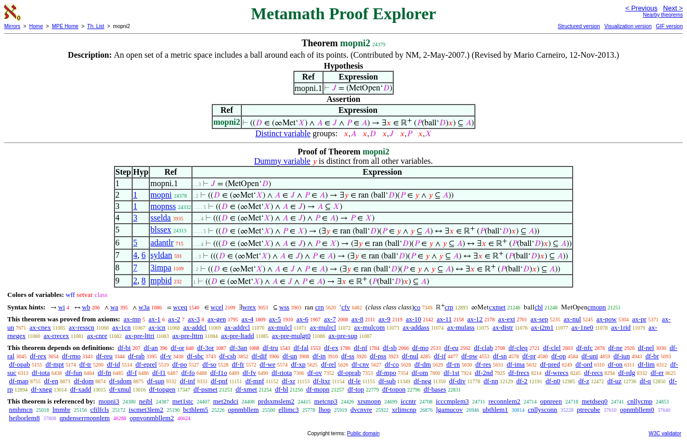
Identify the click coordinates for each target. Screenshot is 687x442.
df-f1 (159, 372)
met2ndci (225, 401)
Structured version (579, 26)
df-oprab (349, 372)
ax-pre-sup (343, 336)
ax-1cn (121, 327)
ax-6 (302, 319)
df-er (657, 372)
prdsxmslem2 (276, 401)
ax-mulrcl (323, 327)
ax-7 (330, 319)
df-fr (238, 364)
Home (36, 26)
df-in (319, 356)
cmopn (597, 307)
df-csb (228, 356)
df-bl (281, 389)
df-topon (394, 389)
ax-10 (413, 319)
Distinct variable (282, 133)
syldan (161, 255)
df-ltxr (321, 381)
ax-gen (217, 319)
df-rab (136, 356)
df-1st (451, 372)
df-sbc (195, 356)
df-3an (238, 348)
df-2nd (484, 372)
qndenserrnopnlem (84, 418)
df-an (151, 348)
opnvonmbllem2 (151, 418)
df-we (267, 364)
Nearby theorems (663, 15)
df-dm (422, 364)
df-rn (453, 364)
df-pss (378, 356)
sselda (160, 217)
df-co (392, 364)
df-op (558, 356)
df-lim (646, 364)
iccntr (408, 401)
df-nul (410, 356)
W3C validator (665, 433)
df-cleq (518, 348)
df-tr (86, 364)
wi (61, 307)
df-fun (74, 372)
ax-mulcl (280, 327)
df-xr (288, 381)
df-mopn (318, 389)
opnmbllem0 (637, 409)
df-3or (205, 348)
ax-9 (385, 319)
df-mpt (54, 364)
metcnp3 (326, 401)
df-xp (298, 364)
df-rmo (71, 356)
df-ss (347, 356)
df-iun (622, 356)
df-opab (19, 364)
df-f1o (218, 372)
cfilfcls (99, 409)
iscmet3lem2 (146, 409)
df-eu (451, 348)
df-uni (589, 356)
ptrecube (588, 409)
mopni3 (108, 401)
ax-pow (607, 319)
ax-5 (275, 319)
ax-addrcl (237, 327)
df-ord (584, 364)
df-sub (387, 381)
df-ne (615, 348)
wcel (217, 307)
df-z (583, 381)
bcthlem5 (195, 409)
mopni (161, 194)
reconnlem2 (504, 401)
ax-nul (572, 319)
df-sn (500, 356)
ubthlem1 (495, 409)
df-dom (84, 381)
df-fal (300, 348)
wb (86, 307)
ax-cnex (40, 327)
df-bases (434, 389)
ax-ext (506, 319)
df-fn (104, 372)
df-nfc (584, 348)
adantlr (161, 242)
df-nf (360, 348)
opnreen (551, 401)
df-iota (41, 372)
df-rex (38, 356)
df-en (51, 381)
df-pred (550, 364)
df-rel (328, 364)
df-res (483, 364)
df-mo (420, 348)
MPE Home (65, 26)
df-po (179, 364)
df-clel (552, 348)
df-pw (469, 356)
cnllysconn (542, 409)
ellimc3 (289, 409)
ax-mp (132, 319)
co (417, 307)
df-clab (483, 348)
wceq (180, 307)
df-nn (491, 381)
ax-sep (539, 319)
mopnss (163, 206)
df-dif (259, 356)
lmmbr (62, 409)
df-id (113, 364)
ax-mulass (461, 327)
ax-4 (247, 319)
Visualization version (628, 26)
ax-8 (358, 319)
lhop (325, 409)
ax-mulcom (369, 327)
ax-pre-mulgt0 (291, 336)
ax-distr (502, 327)
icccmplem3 (452, 401)
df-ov (314, 372)
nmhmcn (21, 409)
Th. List (96, 26)
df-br (652, 356)
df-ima (516, 364)
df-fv (249, 372)
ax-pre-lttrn (187, 336)
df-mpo (386, 372)
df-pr (529, 356)
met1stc (182, 401)
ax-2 (174, 319)
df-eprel (146, 364)
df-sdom (120, 381)
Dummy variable (282, 161)
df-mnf (254, 381)
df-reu (104, 356)
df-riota (281, 372)
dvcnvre (361, 409)
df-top (355, 389)
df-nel (646, 348)
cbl (539, 307)
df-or (177, 348)
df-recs (593, 372)
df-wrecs (556, 372)
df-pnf (219, 381)
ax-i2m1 (542, 327)
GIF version (669, 26)
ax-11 (444, 319)
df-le (354, 381)
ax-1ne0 (582, 327)
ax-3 (194, 319)
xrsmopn (369, 401)
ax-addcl (194, 327)
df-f (132, 372)
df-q (645, 381)
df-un (289, 356)
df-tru (270, 348)
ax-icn (157, 327)
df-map (19, 381)
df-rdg (627, 372)
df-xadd (80, 389)
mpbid (161, 280)
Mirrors (12, 26)
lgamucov (449, 409)
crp (449, 307)
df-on (615, 364)
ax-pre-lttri (139, 336)
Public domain (363, 433)
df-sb (390, 348)
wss (284, 307)
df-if (440, 356)
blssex (160, 229)
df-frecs (519, 372)
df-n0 (553, 381)
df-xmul (120, 389)
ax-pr (639, 319)
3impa (160, 267)
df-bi (124, 348)
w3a (144, 307)
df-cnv (360, 364)
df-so (209, 364)
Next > (673, 8)
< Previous (641, 8)
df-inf (188, 381)
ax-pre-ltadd (237, 336)
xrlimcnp (404, 409)
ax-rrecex (56, 336)
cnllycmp (639, 401)
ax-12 (475, 319)
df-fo (188, 372)
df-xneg (41, 389)
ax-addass (416, 327)
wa (114, 307)
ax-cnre (97, 336)
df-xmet (246, 389)
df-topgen (162, 389)
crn (319, 307)
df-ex (331, 348)
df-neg (422, 381)
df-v (166, 356)
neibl (145, 401)
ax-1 (155, 319)
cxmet (497, 307)
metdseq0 (594, 401)
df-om (419, 372)
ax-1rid (621, 327)
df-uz (614, 381)
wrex (249, 307)
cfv (345, 307)
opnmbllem (243, 409)
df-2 (522, 381)
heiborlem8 (24, 418)
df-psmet (205, 389)
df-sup (155, 381)
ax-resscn (81, 327)
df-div (457, 381)
